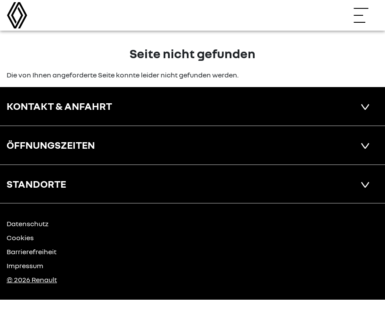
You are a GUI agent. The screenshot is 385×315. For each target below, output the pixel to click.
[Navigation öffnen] (365, 15)
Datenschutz (28, 223)
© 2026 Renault (32, 279)
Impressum (25, 265)
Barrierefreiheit (31, 251)
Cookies (20, 237)
